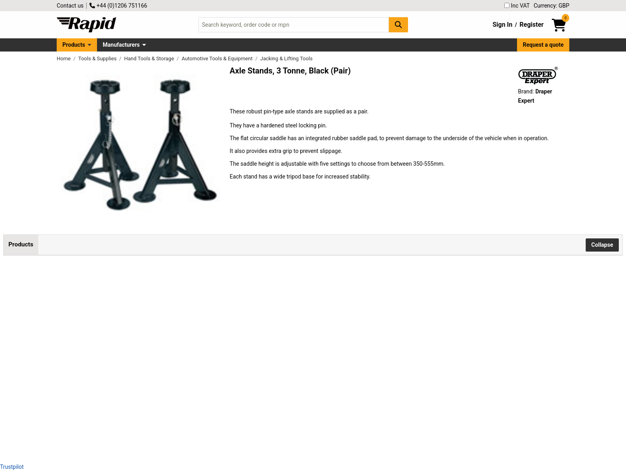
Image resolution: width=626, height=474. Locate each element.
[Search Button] (398, 24)
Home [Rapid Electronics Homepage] (64, 58)
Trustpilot (12, 467)
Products (73, 45)
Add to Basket (327, 286)
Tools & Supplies (98, 58)
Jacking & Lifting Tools (286, 58)
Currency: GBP (551, 5)
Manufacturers (121, 45)
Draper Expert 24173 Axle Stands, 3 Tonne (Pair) (142, 385)
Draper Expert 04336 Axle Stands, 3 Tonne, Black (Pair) (150, 277)
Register (531, 24)
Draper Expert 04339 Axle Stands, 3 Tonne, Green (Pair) (151, 331)
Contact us (70, 5)
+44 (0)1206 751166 (118, 5)
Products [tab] (20, 244)
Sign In (503, 24)
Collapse (602, 245)
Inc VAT (517, 5)
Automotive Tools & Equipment (218, 58)
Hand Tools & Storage (149, 58)
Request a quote (543, 45)
